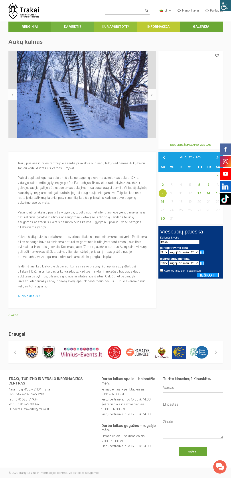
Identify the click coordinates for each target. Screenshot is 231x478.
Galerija (201, 27)
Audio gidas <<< (29, 296)
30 (162, 219)
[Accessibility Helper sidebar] (225, 5)
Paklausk (214, 10)
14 (209, 193)
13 (199, 193)
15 (218, 193)
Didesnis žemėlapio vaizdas (190, 144)
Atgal (14, 315)
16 (162, 202)
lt (165, 10)
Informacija (158, 27)
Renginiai (30, 27)
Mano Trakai (188, 10)
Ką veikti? (72, 27)
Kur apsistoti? (115, 27)
